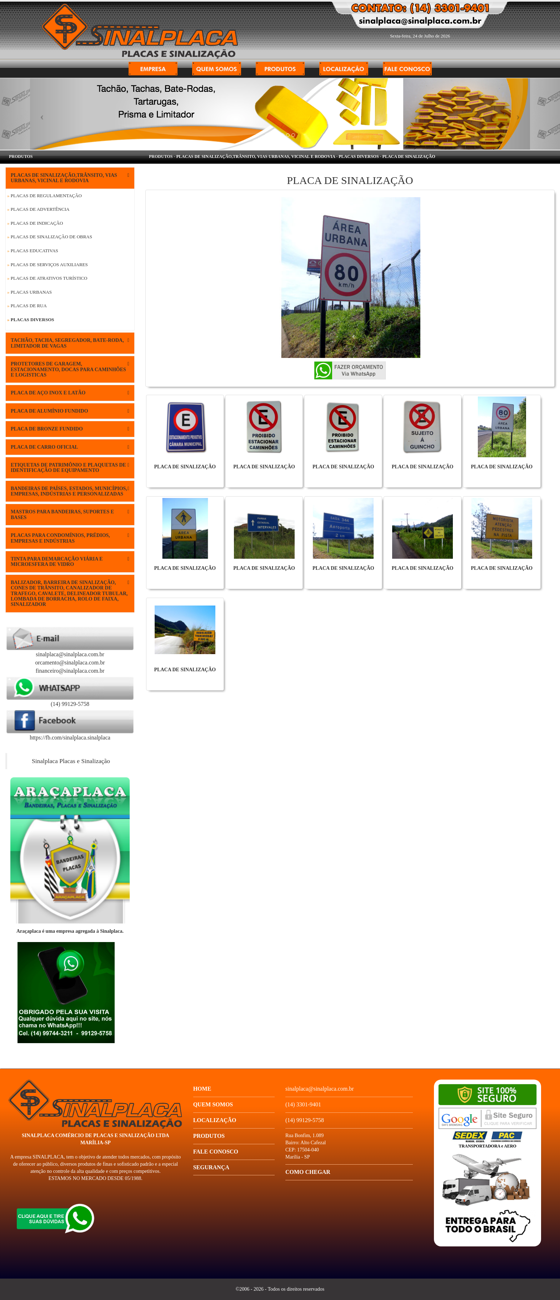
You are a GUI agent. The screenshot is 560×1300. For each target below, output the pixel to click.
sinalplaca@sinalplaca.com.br (70, 654)
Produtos (209, 1136)
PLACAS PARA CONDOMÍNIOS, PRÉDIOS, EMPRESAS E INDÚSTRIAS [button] (70, 538)
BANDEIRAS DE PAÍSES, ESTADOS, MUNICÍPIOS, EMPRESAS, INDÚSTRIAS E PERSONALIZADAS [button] (70, 491)
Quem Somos (213, 1104)
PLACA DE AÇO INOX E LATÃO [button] (70, 392)
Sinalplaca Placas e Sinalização (71, 760)
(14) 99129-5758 (70, 704)
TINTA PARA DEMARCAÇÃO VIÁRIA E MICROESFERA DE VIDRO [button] (70, 561)
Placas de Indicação (35, 223)
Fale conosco (215, 1152)
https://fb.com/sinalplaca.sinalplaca (70, 737)
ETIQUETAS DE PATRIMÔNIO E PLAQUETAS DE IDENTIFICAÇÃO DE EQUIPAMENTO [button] (70, 467)
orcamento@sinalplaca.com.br (70, 662)
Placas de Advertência (38, 209)
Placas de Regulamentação (44, 195)
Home (202, 1089)
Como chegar (307, 1172)
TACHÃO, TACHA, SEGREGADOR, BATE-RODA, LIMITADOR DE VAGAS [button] (70, 343)
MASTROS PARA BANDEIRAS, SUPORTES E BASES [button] (70, 514)
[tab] (70, 178)
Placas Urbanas (29, 292)
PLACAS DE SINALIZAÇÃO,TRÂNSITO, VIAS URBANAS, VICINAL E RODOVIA (255, 156)
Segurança (211, 1167)
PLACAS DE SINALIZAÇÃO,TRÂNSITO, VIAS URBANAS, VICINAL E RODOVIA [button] (70, 178)
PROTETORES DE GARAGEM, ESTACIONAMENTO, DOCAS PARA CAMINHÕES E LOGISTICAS (70, 369)
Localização (214, 1120)
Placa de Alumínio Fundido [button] (70, 411)
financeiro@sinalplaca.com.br (70, 671)
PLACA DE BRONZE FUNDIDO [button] (70, 429)
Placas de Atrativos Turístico (47, 278)
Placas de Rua (27, 305)
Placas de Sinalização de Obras (49, 236)
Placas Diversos (30, 319)
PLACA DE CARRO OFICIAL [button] (70, 447)
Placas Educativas (32, 250)
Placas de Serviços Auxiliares (47, 264)
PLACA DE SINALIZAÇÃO (408, 156)
